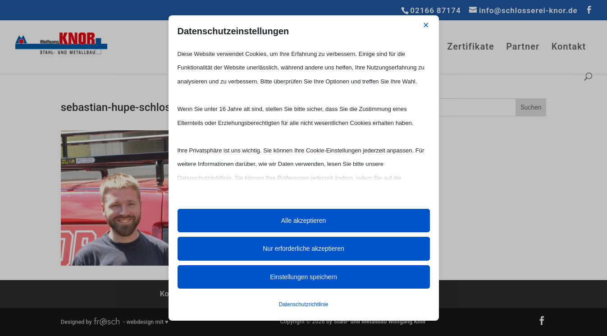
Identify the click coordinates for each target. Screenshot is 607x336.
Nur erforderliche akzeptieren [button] (303, 248)
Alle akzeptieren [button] (303, 220)
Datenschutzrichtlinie (304, 304)
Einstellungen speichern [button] (303, 277)
